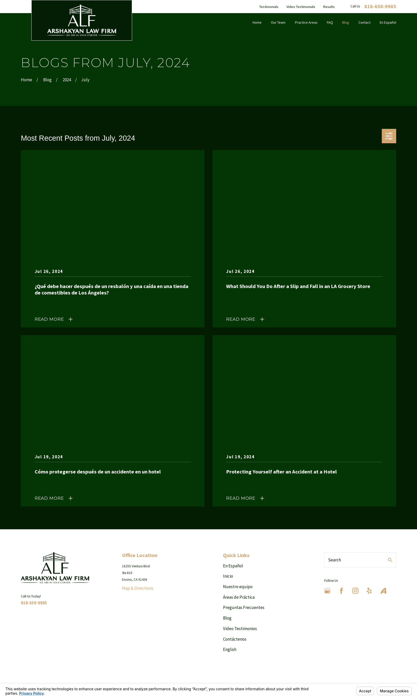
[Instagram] (355, 591)
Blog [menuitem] (345, 22)
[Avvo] (383, 591)
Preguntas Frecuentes (243, 607)
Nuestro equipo (238, 586)
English (229, 649)
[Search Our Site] (390, 560)
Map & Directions (137, 588)
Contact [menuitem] (364, 22)
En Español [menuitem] (388, 22)
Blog (227, 618)
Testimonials (269, 6)
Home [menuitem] (257, 22)
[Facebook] (341, 591)
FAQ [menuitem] (330, 22)
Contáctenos (234, 639)
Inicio (228, 576)
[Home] (81, 20)
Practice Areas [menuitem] (306, 22)
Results (329, 6)
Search (334, 560)
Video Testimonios (240, 628)
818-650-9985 (380, 6)
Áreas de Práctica (239, 597)
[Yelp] (369, 591)
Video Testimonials (300, 6)
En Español (233, 566)
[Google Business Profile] (327, 591)
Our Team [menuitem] (278, 22)
